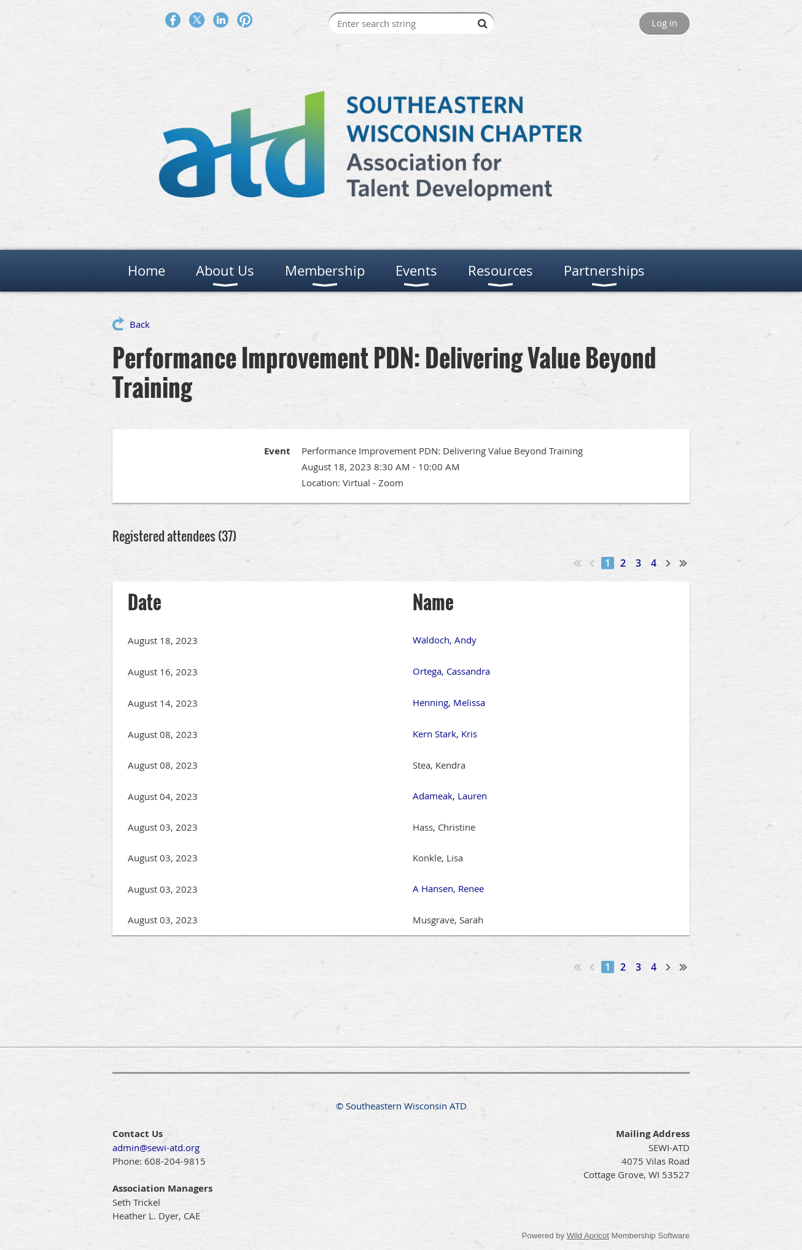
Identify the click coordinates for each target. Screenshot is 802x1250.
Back (140, 324)
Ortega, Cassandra (451, 671)
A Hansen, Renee (448, 888)
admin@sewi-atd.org (156, 1147)
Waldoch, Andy (445, 640)
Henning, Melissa (449, 702)
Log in (664, 23)
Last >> (683, 563)
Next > (669, 563)
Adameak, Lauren (450, 796)
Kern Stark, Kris (445, 734)
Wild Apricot (588, 1235)
